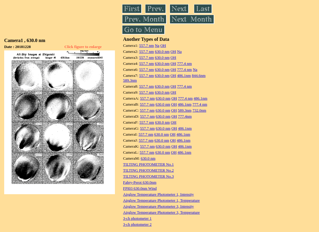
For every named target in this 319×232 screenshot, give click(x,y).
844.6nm (199, 75)
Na (157, 45)
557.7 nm (146, 45)
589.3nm (130, 80)
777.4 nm (184, 63)
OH (163, 45)
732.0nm (199, 110)
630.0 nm (162, 51)
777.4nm (185, 116)
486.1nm (184, 75)
